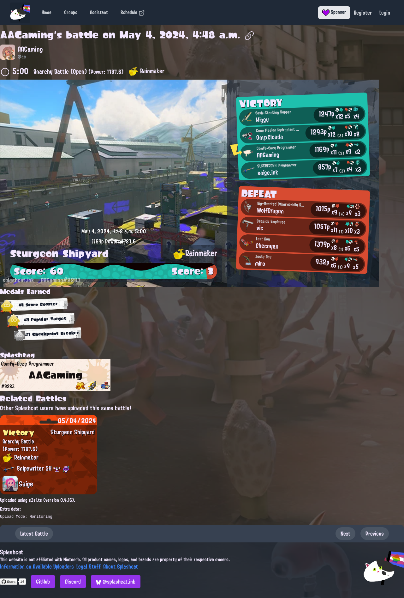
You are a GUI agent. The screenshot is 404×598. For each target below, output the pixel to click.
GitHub (43, 582)
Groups (70, 12)
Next (345, 534)
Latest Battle (34, 534)
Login (384, 13)
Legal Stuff (88, 566)
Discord (73, 582)
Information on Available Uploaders (37, 566)
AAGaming (27, 34)
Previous (374, 534)
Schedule (133, 12)
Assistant (99, 12)
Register (363, 13)
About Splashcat (120, 566)
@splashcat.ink (115, 582)
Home (46, 12)
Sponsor (334, 12)
